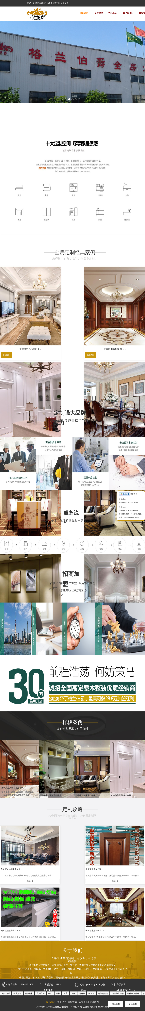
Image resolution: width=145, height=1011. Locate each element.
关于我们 (98, 13)
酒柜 (58, 993)
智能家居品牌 (133, 993)
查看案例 (5, 321)
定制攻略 (72, 1002)
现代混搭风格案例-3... (17, 376)
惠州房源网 (103, 993)
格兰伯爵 (6, 993)
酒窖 (66, 993)
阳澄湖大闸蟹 (118, 993)
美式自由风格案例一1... (128, 376)
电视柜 (82, 993)
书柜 (50, 993)
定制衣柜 (41, 993)
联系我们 (94, 1002)
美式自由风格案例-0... (17, 314)
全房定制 (17, 993)
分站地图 (133, 1004)
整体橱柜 (29, 993)
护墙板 (91, 993)
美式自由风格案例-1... (54, 314)
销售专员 (128, 494)
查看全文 (17, 867)
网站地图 (116, 1004)
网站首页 (84, 13)
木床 (73, 993)
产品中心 (113, 13)
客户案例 (128, 13)
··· (83, 925)
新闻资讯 (83, 1002)
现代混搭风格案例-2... (91, 314)
